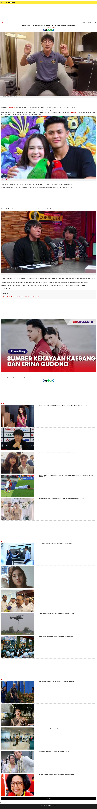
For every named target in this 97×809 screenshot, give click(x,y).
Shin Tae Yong (12, 107)
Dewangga (73, 112)
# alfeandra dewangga (21, 377)
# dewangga (12, 377)
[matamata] (10, 2)
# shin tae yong (4, 377)
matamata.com (46, 805)
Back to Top (48, 807)
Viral (2, 22)
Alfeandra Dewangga (6, 179)
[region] (48, 12)
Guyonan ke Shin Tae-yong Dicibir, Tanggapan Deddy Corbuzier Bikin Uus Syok (21, 296)
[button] (1, 2)
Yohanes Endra (45, 27)
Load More (48, 798)
